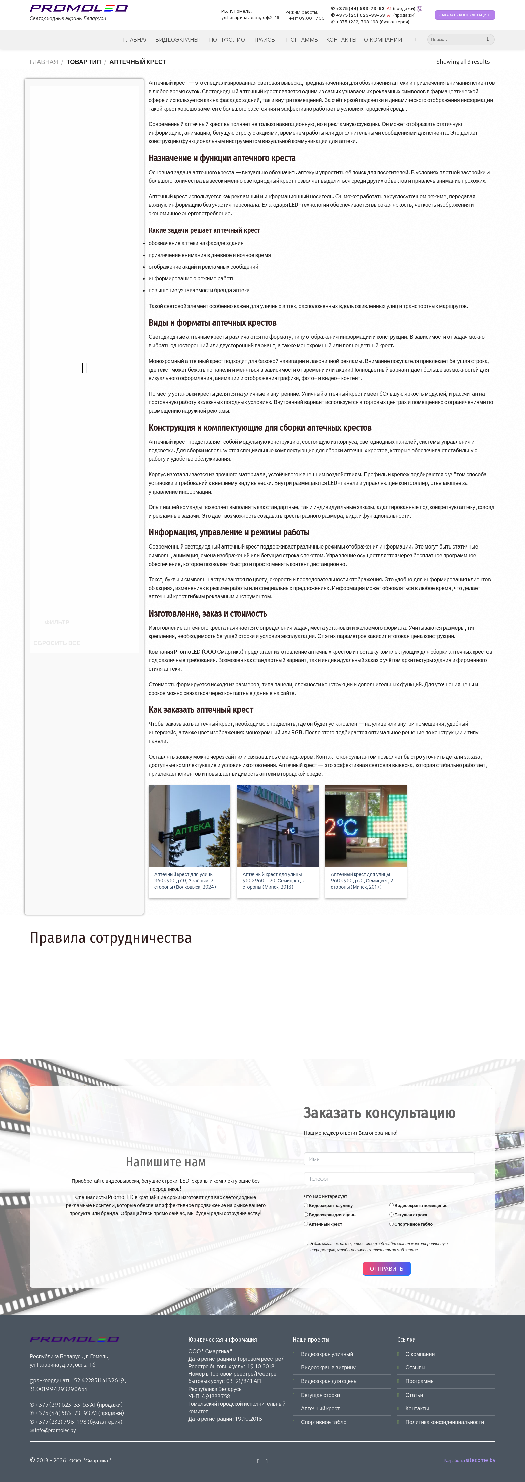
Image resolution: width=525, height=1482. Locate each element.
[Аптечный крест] (306, 1224)
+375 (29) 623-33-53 (62, 1404)
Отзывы (416, 1367)
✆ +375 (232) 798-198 (354, 21)
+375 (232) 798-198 (61, 1421)
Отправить (387, 1268)
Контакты (341, 39)
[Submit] (488, 39)
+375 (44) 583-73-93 (62, 1413)
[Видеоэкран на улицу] (306, 1205)
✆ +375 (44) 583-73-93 (358, 8)
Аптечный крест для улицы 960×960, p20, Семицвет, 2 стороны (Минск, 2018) (274, 880)
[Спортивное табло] (391, 1224)
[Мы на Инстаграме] (416, 39)
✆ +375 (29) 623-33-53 (358, 15)
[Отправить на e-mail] (266, 1461)
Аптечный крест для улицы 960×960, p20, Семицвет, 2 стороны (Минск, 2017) (362, 880)
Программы (301, 39)
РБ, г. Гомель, (236, 11)
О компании (383, 39)
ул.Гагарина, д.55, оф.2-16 (250, 17)
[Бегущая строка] (391, 1214)
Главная (135, 39)
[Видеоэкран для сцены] (306, 1214)
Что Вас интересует (325, 1196)
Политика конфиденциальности (445, 1422)
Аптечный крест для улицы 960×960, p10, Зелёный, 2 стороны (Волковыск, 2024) (185, 880)
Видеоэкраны (178, 39)
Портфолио (227, 39)
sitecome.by (480, 1460)
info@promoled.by (55, 1430)
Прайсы (264, 39)
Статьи (414, 1395)
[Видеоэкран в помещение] (391, 1205)
